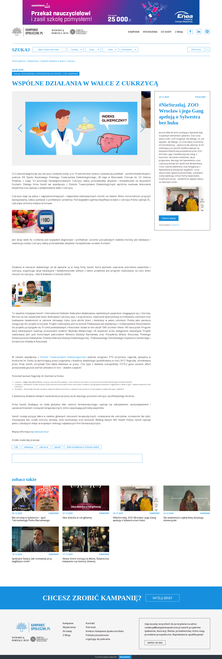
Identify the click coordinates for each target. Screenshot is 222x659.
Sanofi (57, 447)
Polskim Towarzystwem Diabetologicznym (63, 357)
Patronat (91, 627)
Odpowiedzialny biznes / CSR (51, 73)
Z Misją (179, 31)
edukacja (28, 447)
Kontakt (90, 623)
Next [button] (142, 128)
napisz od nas (155, 642)
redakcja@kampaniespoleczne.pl (162, 627)
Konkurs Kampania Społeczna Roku (105, 631)
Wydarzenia (150, 31)
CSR (16, 447)
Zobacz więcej (169, 218)
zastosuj (196, 49)
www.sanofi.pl (41, 431)
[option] (81, 128)
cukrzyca (43, 447)
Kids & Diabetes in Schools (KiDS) (83, 447)
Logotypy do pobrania (98, 639)
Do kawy (166, 31)
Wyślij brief (162, 598)
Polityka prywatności (97, 635)
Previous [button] (20, 128)
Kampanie (133, 31)
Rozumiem (125, 657)
